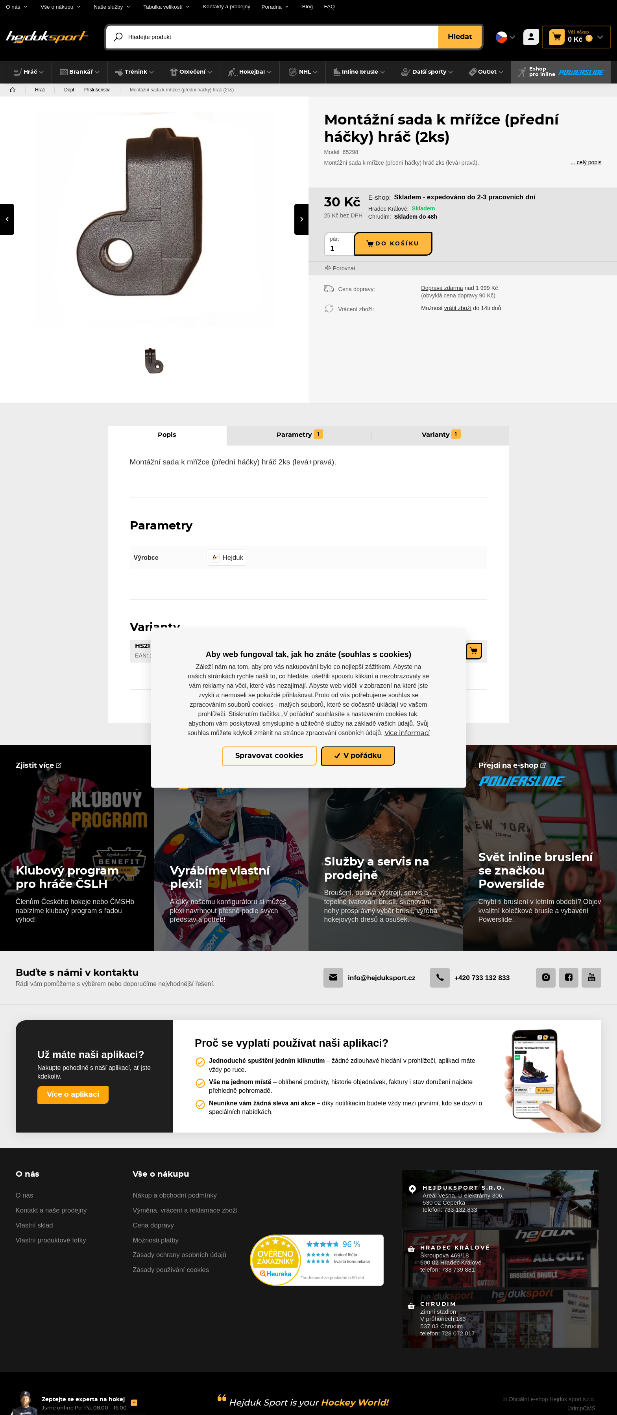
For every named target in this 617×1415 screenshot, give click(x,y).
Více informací (407, 733)
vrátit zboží (458, 308)
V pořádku (358, 755)
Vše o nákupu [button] (57, 7)
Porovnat (344, 268)
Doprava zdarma (442, 288)
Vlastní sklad (34, 1227)
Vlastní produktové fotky (51, 1242)
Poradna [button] (272, 7)
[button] (29, 72)
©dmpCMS (581, 1403)
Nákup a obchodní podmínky (175, 1197)
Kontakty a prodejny (226, 6)
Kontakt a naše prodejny (51, 1212)
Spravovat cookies (269, 755)
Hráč (40, 90)
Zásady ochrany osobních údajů (179, 1257)
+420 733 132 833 (469, 978)
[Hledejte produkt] (296, 37)
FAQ (329, 6)
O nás (24, 1197)
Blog (307, 6)
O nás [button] (13, 7)
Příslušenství (145, 90)
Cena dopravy (153, 1227)
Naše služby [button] (108, 7)
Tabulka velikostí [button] (163, 7)
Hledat (460, 37)
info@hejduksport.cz (366, 978)
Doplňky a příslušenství (88, 90)
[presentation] (7, 219)
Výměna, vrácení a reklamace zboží (185, 1212)
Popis (167, 436)
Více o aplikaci (73, 1095)
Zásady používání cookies (171, 1272)
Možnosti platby (156, 1242)
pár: (334, 239)
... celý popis (586, 163)
